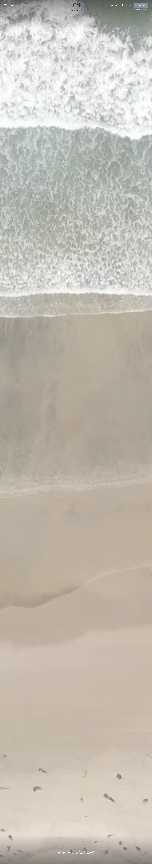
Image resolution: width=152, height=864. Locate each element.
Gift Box (128, 5)
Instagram (122, 5)
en (12, 5)
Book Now (141, 5)
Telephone (115, 5)
